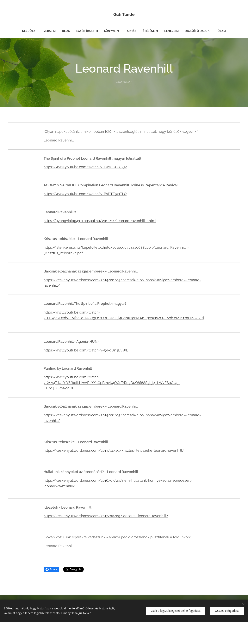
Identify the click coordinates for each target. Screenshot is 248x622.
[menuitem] (31, 31)
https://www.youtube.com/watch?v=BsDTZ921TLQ (85, 194)
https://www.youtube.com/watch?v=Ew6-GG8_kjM (85, 167)
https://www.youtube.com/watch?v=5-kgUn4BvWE (86, 350)
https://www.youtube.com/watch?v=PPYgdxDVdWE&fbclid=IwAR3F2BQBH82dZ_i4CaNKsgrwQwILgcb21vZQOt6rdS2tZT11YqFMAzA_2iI (124, 318)
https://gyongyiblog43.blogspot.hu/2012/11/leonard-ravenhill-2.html (100, 220)
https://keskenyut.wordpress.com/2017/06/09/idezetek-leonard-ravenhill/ (106, 516)
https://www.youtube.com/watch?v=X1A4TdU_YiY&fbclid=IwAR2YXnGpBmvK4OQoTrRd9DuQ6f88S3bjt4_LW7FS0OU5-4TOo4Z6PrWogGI (112, 382)
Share (51, 569)
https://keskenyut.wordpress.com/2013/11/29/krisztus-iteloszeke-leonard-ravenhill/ (114, 450)
